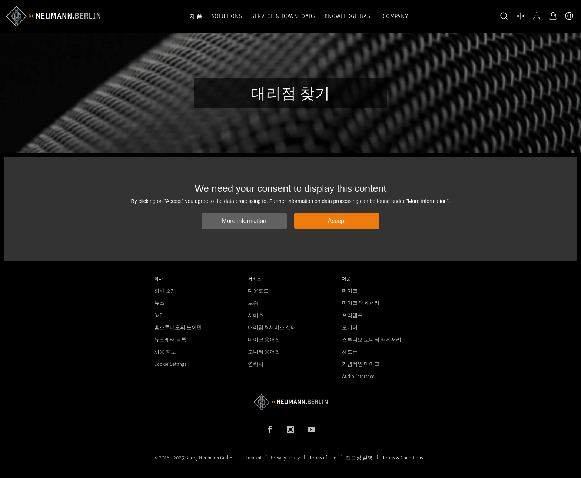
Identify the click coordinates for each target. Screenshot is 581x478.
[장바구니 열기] (553, 16)
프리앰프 (352, 315)
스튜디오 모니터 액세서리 (371, 339)
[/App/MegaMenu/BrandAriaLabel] (53, 16)
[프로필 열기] (536, 16)
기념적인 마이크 (360, 364)
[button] (504, 16)
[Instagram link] (290, 429)
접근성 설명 (359, 457)
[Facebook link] (269, 429)
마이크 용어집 (264, 339)
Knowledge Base (349, 16)
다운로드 (258, 290)
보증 (253, 303)
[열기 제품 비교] (520, 16)
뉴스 (159, 303)
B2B (158, 315)
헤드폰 (350, 351)
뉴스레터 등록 (170, 339)
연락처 (255, 364)
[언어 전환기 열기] (569, 16)
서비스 (255, 315)
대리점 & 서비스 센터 (272, 327)
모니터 (350, 327)
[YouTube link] (311, 429)
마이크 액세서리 (360, 303)
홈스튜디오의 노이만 (178, 327)
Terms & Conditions (402, 457)
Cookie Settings (170, 364)
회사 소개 (165, 290)
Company (395, 16)
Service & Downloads (283, 16)
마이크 (350, 290)
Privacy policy (285, 457)
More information (244, 221)
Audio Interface (358, 376)
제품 (196, 16)
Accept (337, 221)
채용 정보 (165, 351)
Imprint (254, 457)
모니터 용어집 (264, 351)
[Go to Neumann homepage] (290, 402)
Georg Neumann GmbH (209, 457)
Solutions (227, 16)
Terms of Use (322, 457)
